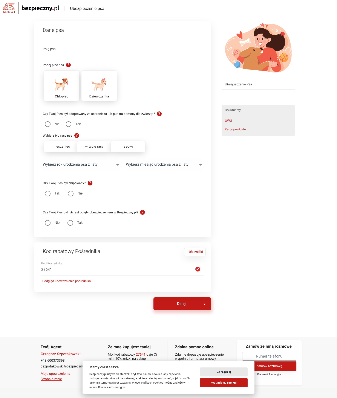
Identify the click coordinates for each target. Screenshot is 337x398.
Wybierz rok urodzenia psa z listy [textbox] (70, 164)
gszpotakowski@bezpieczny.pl (64, 366)
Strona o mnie (51, 378)
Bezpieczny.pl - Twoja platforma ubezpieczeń (31, 8)
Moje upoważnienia (55, 373)
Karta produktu (235, 129)
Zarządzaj (224, 371)
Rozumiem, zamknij (223, 382)
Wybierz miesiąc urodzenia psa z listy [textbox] (157, 164)
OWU (228, 121)
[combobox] (81, 164)
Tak (78, 124)
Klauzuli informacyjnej (112, 387)
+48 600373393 (53, 360)
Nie (57, 124)
